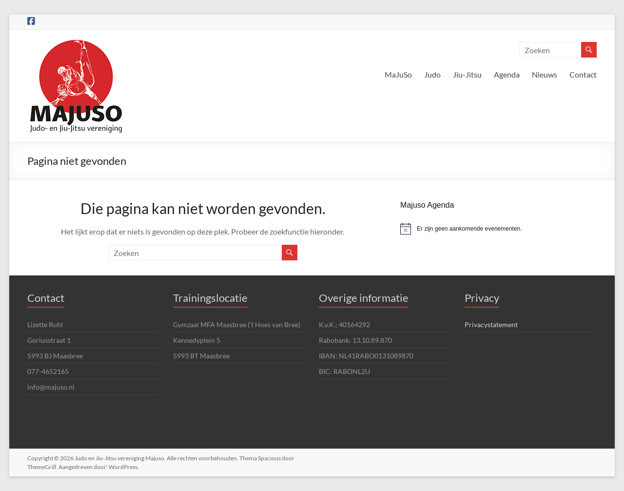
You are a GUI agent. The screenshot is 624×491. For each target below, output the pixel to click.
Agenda (507, 74)
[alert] (498, 229)
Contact (583, 74)
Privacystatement (491, 324)
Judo (432, 74)
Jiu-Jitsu (467, 74)
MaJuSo (398, 74)
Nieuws (544, 74)
